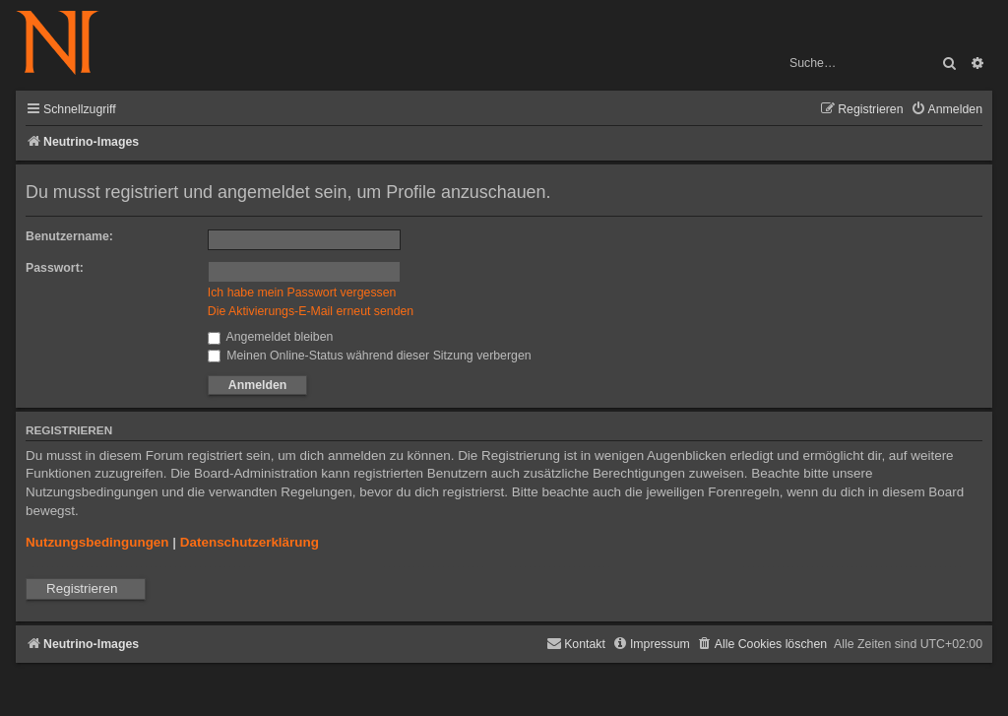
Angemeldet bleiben (271, 337)
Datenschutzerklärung (249, 542)
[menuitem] (946, 110)
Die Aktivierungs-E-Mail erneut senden (310, 311)
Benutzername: (69, 236)
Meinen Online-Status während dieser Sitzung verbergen (370, 355)
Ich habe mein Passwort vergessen (302, 292)
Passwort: (55, 268)
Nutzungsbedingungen (97, 542)
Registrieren (81, 588)
